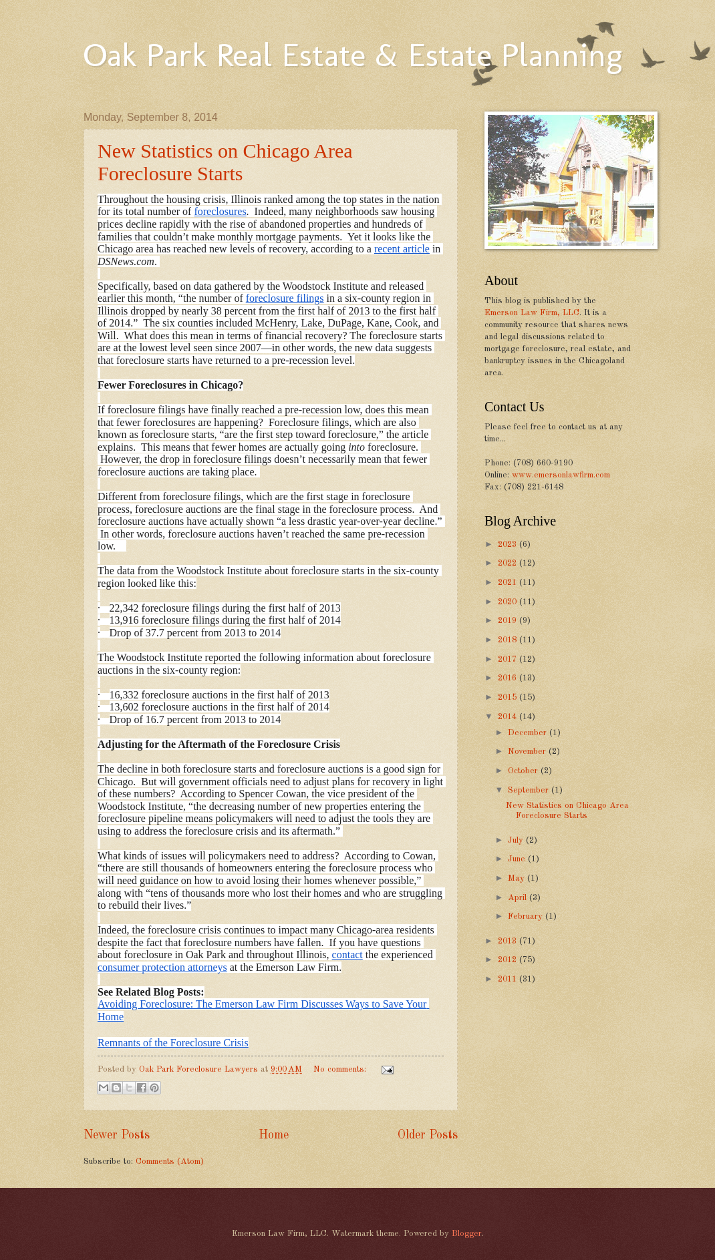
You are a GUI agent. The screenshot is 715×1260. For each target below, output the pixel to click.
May (517, 878)
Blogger (467, 1233)
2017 (508, 659)
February (526, 916)
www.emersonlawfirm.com (561, 475)
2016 (508, 678)
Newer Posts (117, 1135)
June (518, 859)
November (528, 751)
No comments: (341, 1069)
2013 (508, 941)
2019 (508, 620)
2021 (508, 582)
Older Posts (428, 1135)
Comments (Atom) (170, 1161)
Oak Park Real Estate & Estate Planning (353, 55)
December (528, 732)
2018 (508, 640)
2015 (508, 697)
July (517, 840)
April (518, 897)
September (529, 790)
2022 (508, 563)
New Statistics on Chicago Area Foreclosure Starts (225, 162)
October (524, 771)
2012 (508, 960)
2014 (508, 716)
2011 (508, 979)
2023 (508, 544)
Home (274, 1135)
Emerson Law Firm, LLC (531, 312)
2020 (508, 602)
